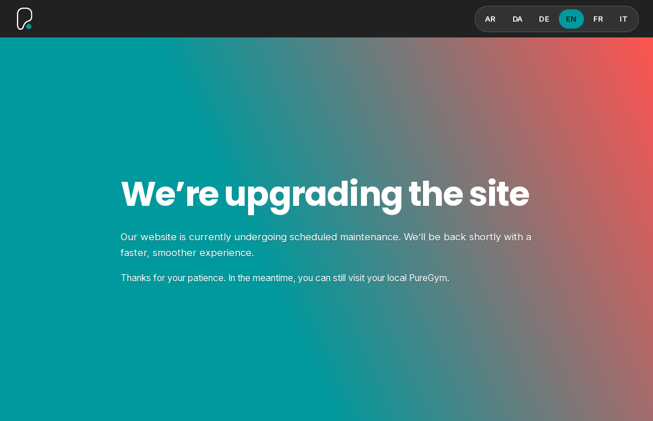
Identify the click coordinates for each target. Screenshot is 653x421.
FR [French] (598, 18)
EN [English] (571, 18)
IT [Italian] (624, 18)
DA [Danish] (518, 18)
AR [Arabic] (490, 18)
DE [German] (544, 18)
